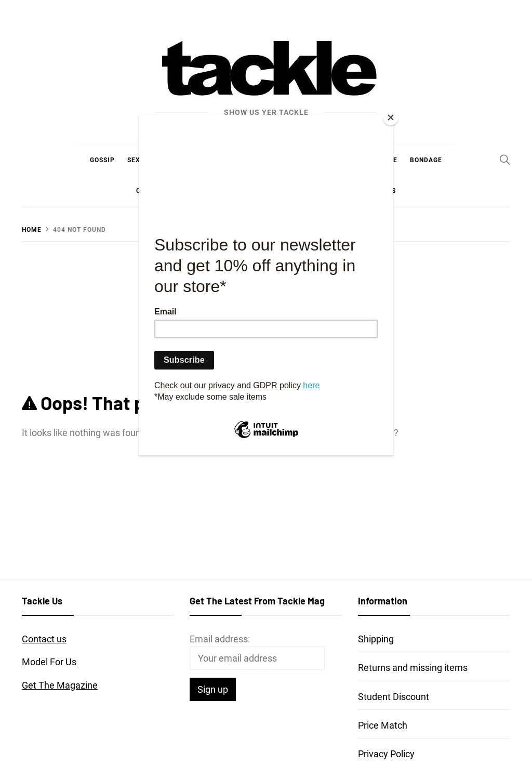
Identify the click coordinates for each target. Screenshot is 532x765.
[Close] (390, 117)
